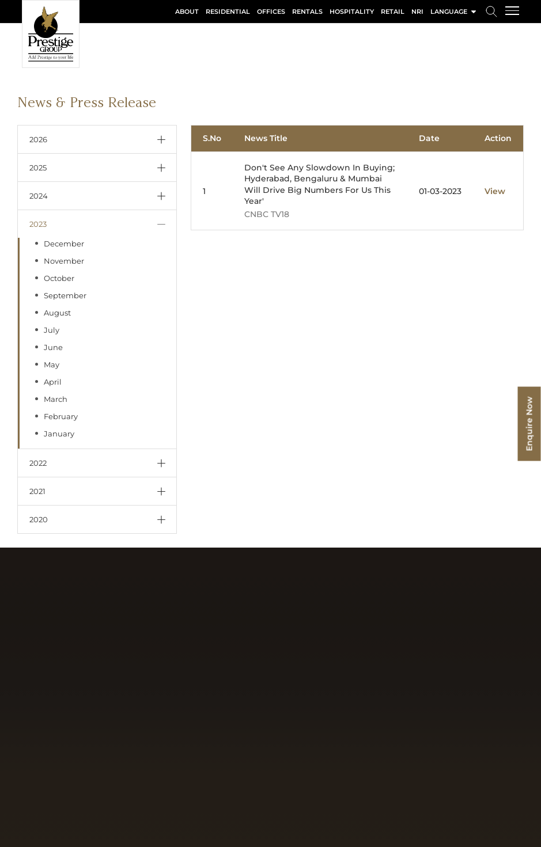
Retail (392, 11)
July (51, 330)
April (53, 381)
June (53, 347)
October (59, 278)
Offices (271, 11)
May (51, 364)
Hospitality (352, 11)
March (55, 399)
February (61, 416)
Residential (228, 11)
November (64, 260)
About (187, 11)
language (454, 11)
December (64, 243)
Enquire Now (529, 423)
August (57, 312)
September (65, 295)
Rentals (307, 11)
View (495, 191)
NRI (417, 11)
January (59, 433)
